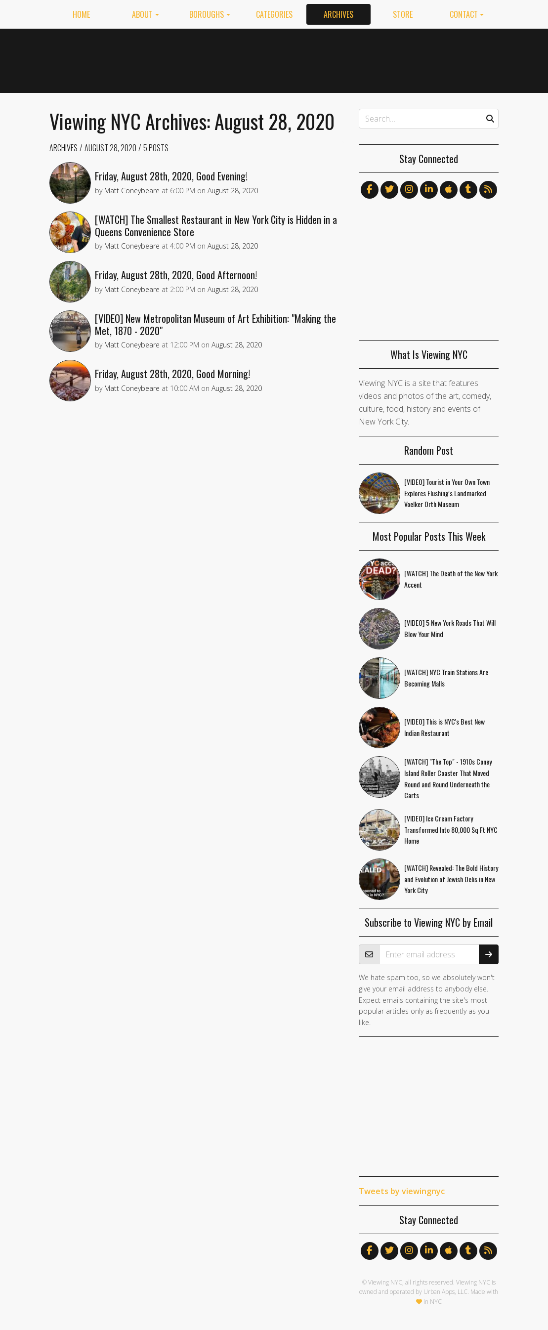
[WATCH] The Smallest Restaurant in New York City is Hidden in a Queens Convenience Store (216, 225)
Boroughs (206, 14)
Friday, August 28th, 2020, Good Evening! (171, 176)
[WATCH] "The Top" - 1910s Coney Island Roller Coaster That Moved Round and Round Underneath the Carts (448, 778)
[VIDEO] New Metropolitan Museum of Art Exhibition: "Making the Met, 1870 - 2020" (215, 324)
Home (81, 14)
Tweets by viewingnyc (402, 1191)
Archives (338, 14)
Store (403, 14)
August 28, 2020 (110, 148)
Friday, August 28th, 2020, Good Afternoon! (176, 274)
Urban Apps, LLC (445, 1291)
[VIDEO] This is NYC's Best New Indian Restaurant (444, 727)
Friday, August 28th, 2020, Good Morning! (172, 373)
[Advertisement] (319, 59)
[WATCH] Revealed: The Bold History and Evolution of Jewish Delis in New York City (451, 879)
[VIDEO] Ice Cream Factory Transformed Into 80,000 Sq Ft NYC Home (451, 829)
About (142, 14)
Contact (464, 14)
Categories (274, 14)
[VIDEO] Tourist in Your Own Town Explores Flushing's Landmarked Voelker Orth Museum (447, 493)
